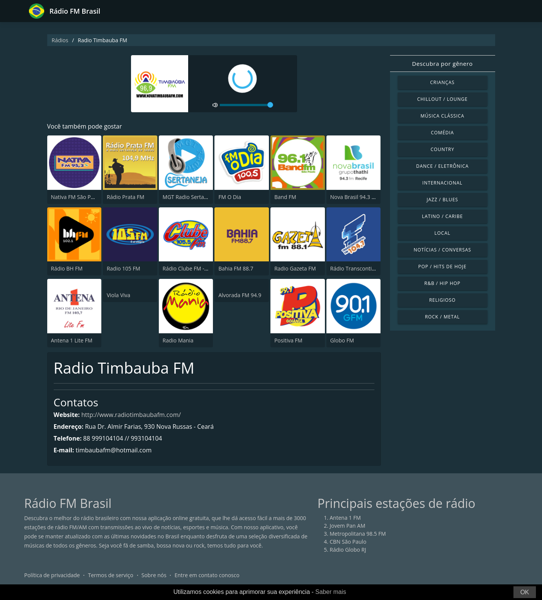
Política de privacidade (52, 575)
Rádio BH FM (67, 268)
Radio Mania (178, 340)
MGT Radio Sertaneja (189, 197)
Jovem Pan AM (348, 525)
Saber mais (330, 592)
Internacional (442, 183)
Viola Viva (118, 295)
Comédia (442, 132)
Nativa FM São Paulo (76, 197)
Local (443, 233)
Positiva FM (288, 340)
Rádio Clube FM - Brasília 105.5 (201, 268)
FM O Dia (229, 197)
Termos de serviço (110, 575)
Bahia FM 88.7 (235, 268)
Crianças (442, 82)
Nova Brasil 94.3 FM (354, 197)
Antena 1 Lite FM (72, 340)
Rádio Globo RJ (348, 549)
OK (524, 592)
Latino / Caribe (442, 216)
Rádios (60, 40)
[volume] (246, 105)
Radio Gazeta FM (295, 268)
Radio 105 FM (123, 268)
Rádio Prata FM (125, 197)
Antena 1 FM (345, 517)
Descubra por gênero (442, 63)
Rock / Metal (442, 317)
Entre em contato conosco (207, 575)
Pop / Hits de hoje (442, 266)
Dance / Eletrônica (442, 166)
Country (442, 149)
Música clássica (442, 116)
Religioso (442, 300)
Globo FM (342, 340)
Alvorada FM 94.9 (239, 295)
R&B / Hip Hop (442, 283)
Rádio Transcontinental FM (363, 268)
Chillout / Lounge (442, 99)
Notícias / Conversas (442, 250)
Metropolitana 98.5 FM (358, 533)
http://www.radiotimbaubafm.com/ (131, 415)
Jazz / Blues (442, 199)
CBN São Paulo (348, 541)
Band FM (285, 197)
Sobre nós (153, 575)
